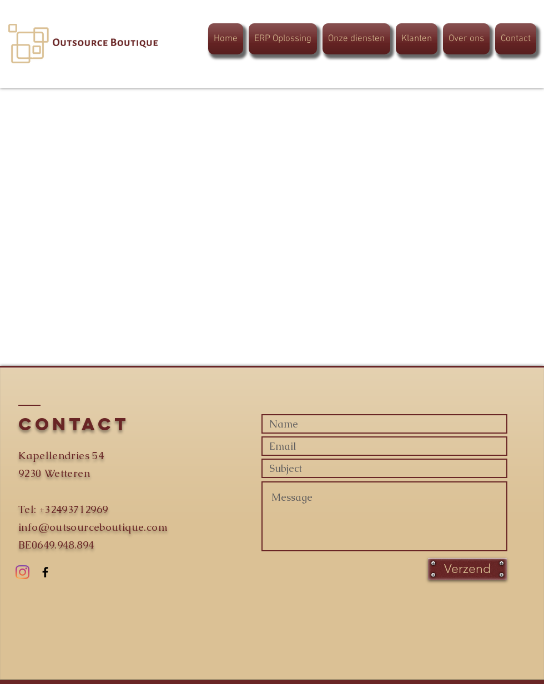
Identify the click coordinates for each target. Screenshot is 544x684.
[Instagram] (22, 572)
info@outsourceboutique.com (93, 527)
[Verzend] (467, 569)
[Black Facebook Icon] (45, 572)
